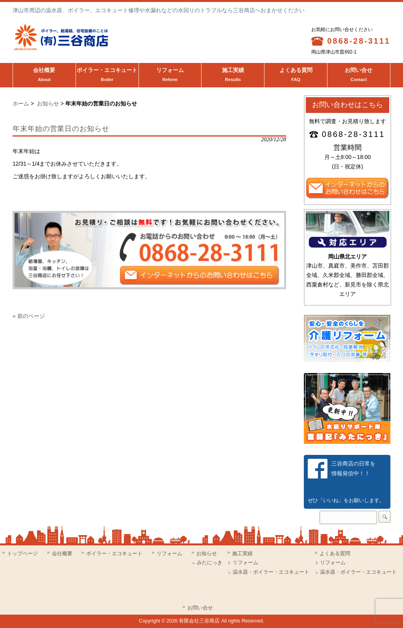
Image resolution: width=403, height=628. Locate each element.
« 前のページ (29, 316)
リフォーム (170, 76)
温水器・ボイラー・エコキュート (271, 572)
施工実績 (233, 76)
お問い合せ (358, 76)
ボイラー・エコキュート (107, 76)
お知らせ (48, 103)
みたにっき (209, 562)
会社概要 (44, 76)
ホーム (21, 103)
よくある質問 (295, 76)
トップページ (22, 553)
